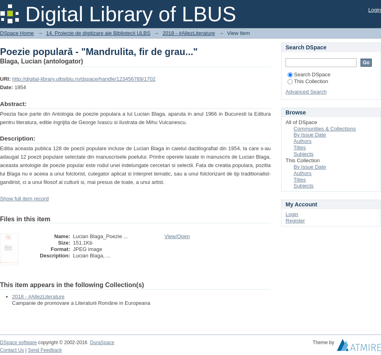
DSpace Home (17, 33)
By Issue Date (310, 135)
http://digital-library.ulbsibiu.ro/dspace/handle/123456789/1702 (84, 79)
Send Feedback (45, 350)
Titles (300, 148)
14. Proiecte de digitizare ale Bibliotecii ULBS (98, 33)
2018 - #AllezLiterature (188, 33)
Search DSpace (309, 74)
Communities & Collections (325, 129)
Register (295, 221)
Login (374, 10)
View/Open (177, 236)
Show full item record (24, 199)
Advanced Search (306, 92)
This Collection (308, 81)
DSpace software (18, 342)
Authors (303, 141)
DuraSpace (102, 342)
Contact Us (12, 350)
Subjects (304, 154)
